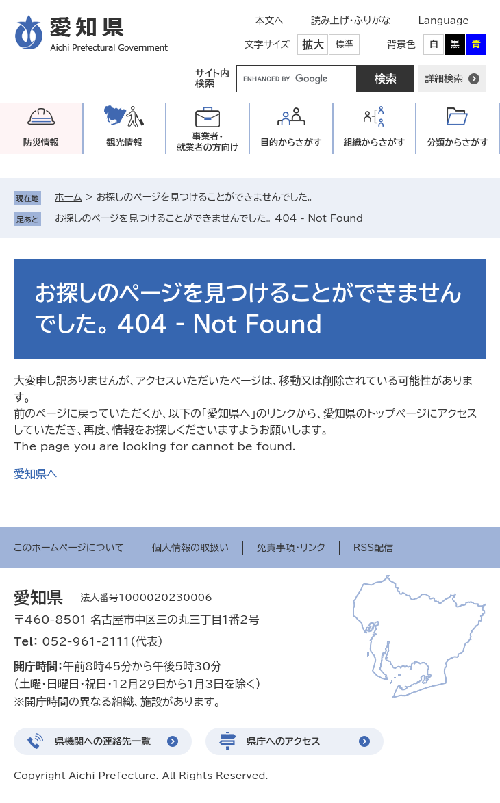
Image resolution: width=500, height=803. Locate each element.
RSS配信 (373, 547)
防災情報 (41, 142)
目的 (291, 143)
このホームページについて (69, 547)
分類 (457, 143)
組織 (374, 143)
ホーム (68, 197)
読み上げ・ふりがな (350, 20)
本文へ (269, 20)
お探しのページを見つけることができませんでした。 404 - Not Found (209, 218)
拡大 (313, 44)
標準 (344, 44)
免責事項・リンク (291, 547)
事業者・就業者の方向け (208, 142)
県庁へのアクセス (284, 741)
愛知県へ (36, 473)
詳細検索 (444, 79)
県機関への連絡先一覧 (103, 741)
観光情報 (124, 142)
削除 (372, 218)
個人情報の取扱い (190, 547)
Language (443, 20)
